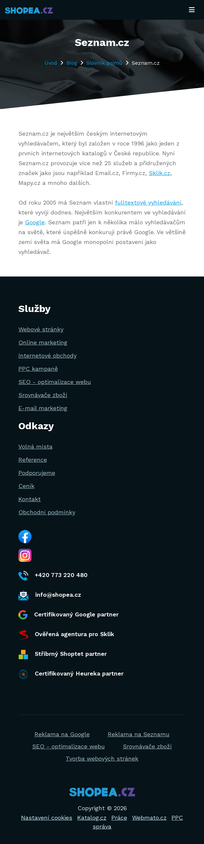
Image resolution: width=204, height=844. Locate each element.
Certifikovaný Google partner (68, 615)
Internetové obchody (47, 355)
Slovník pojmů (104, 63)
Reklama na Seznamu (139, 734)
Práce (119, 817)
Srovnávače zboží (42, 394)
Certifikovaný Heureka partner (71, 674)
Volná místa (35, 446)
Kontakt (29, 499)
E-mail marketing (42, 408)
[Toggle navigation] (192, 10)
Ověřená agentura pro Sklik (66, 635)
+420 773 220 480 (52, 576)
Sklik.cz (159, 172)
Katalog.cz (91, 817)
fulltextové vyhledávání (148, 202)
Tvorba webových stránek (102, 758)
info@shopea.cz (49, 595)
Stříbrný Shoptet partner (62, 654)
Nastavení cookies (46, 817)
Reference (32, 459)
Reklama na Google (62, 734)
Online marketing (42, 342)
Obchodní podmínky (46, 512)
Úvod (50, 63)
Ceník (26, 485)
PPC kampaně (38, 368)
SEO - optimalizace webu (54, 381)
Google (35, 222)
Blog (71, 63)
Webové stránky (40, 329)
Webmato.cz (149, 817)
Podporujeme (36, 472)
